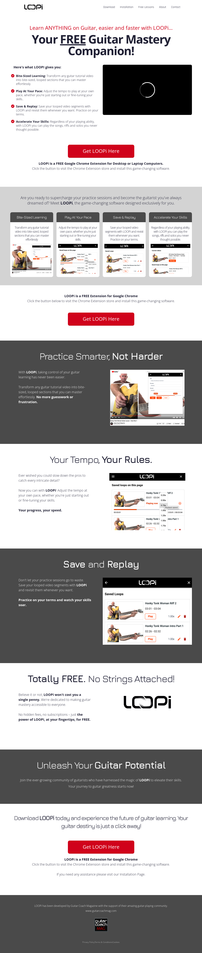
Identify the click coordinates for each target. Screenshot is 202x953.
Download (109, 7)
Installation (126, 7)
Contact (175, 7)
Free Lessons (146, 7)
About (162, 7)
